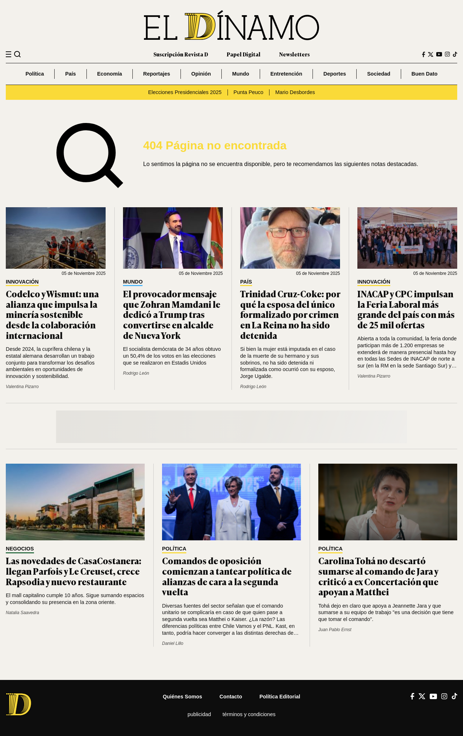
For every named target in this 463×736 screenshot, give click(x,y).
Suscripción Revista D (180, 54)
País (70, 74)
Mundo (240, 74)
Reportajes (156, 74)
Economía (109, 74)
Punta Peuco (248, 92)
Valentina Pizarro (22, 386)
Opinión (201, 74)
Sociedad (378, 74)
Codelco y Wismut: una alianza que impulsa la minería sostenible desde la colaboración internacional (52, 314)
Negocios (20, 549)
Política (34, 74)
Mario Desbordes (295, 92)
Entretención (286, 74)
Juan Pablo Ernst (334, 629)
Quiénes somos (182, 696)
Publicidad (199, 714)
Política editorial (279, 696)
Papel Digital (243, 54)
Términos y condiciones (248, 714)
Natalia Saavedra (22, 612)
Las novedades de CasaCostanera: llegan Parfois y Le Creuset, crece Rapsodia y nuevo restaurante (73, 571)
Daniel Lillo (172, 643)
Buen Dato (425, 74)
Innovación (22, 282)
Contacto (231, 696)
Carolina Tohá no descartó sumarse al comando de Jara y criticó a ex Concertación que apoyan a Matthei (378, 576)
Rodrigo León (136, 373)
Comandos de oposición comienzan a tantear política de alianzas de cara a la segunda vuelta (227, 576)
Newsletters (294, 54)
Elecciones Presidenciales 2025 (184, 92)
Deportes (334, 74)
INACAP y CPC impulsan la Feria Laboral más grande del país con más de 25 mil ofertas (406, 309)
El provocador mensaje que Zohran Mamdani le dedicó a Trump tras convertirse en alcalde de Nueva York (171, 314)
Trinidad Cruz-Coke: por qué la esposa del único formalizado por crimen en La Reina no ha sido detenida (290, 314)
